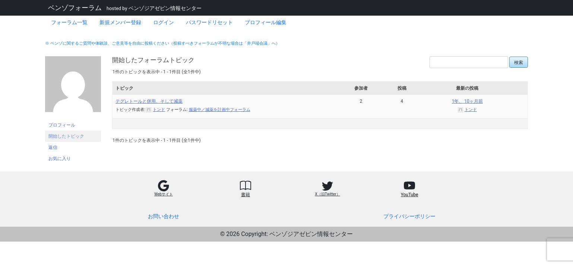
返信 (52, 147)
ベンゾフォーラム (75, 8)
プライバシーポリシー (409, 216)
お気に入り (59, 158)
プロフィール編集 (265, 22)
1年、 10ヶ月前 (467, 101)
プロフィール (61, 125)
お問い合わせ (163, 216)
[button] (163, 191)
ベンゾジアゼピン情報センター (165, 8)
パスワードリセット (209, 22)
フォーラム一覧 (69, 22)
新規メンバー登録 (120, 22)
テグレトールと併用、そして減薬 (149, 101)
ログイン (163, 22)
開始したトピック (66, 136)
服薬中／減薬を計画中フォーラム (219, 109)
